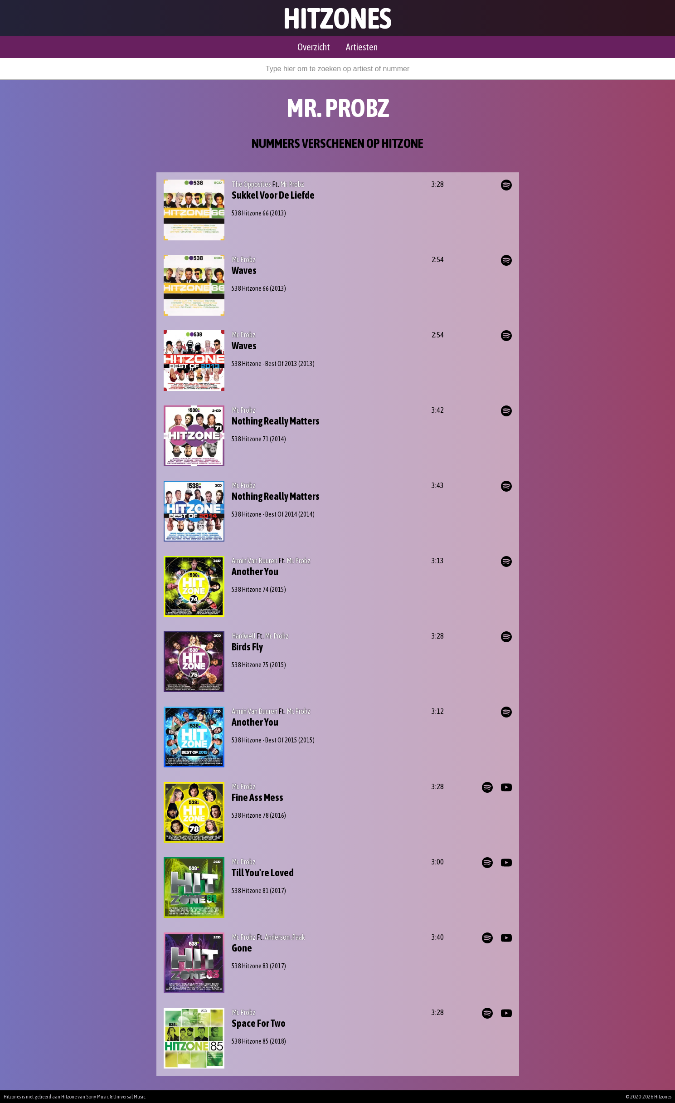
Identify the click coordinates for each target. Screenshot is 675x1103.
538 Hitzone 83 (250, 966)
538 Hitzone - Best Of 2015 (264, 740)
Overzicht (313, 47)
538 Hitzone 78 (250, 815)
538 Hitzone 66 (250, 213)
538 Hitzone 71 (250, 439)
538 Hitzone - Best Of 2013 (264, 363)
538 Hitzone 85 (250, 1041)
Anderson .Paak (285, 937)
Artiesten (362, 47)
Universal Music (129, 1096)
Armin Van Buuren (254, 560)
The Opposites (251, 184)
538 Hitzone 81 (250, 890)
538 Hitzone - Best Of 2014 (264, 514)
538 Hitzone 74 (250, 589)
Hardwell (244, 636)
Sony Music (97, 1096)
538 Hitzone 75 (250, 665)
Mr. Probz (292, 184)
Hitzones (337, 18)
